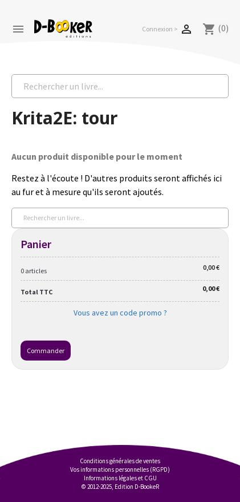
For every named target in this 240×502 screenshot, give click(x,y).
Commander (45, 350)
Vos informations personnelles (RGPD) (120, 469)
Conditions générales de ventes (120, 461)
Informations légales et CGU (120, 478)
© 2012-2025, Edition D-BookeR (120, 487)
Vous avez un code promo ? (120, 312)
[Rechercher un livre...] (120, 86)
